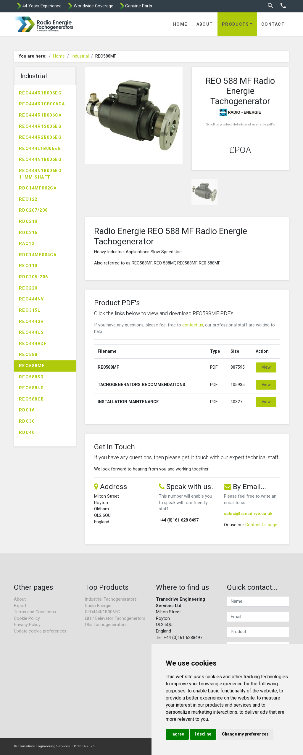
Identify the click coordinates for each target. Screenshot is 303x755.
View (266, 367)
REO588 (28, 354)
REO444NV (31, 299)
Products (235, 24)
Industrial (80, 56)
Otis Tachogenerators (106, 624)
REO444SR (31, 321)
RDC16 (27, 410)
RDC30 (27, 421)
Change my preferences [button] (245, 734)
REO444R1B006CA (40, 115)
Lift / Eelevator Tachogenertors (115, 618)
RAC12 (26, 243)
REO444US (31, 332)
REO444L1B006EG (40, 148)
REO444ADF (33, 343)
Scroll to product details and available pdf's (240, 124)
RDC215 (28, 232)
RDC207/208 (33, 210)
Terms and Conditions (35, 612)
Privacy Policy (27, 624)
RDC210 (28, 221)
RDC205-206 (33, 277)
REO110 (28, 265)
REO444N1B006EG (40, 159)
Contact (273, 24)
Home (180, 24)
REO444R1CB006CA (42, 104)
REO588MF (32, 365)
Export (20, 605)
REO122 (28, 199)
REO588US (31, 387)
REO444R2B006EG (40, 137)
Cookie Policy (27, 618)
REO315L (29, 310)
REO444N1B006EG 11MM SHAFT (40, 174)
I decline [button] (203, 734)
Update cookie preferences (40, 631)
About (204, 24)
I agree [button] (177, 734)
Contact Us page (261, 524)
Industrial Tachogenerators (111, 599)
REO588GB (31, 399)
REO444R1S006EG (40, 126)
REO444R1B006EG (40, 93)
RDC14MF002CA (38, 188)
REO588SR (31, 377)
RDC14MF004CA (38, 254)
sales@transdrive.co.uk (248, 513)
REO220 (28, 288)
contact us (192, 325)
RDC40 (27, 432)
